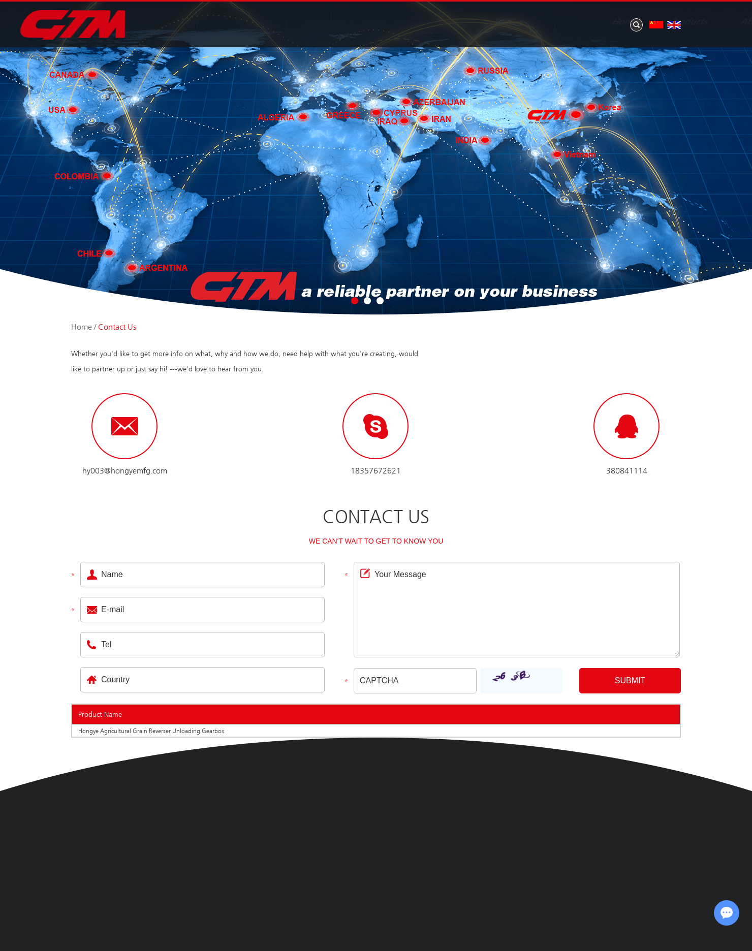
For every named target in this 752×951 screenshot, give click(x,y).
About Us (438, 22)
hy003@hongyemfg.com (124, 471)
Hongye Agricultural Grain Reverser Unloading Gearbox (151, 731)
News (503, 22)
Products (366, 22)
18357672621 (376, 471)
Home (302, 22)
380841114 (626, 471)
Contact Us (653, 22)
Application (572, 22)
